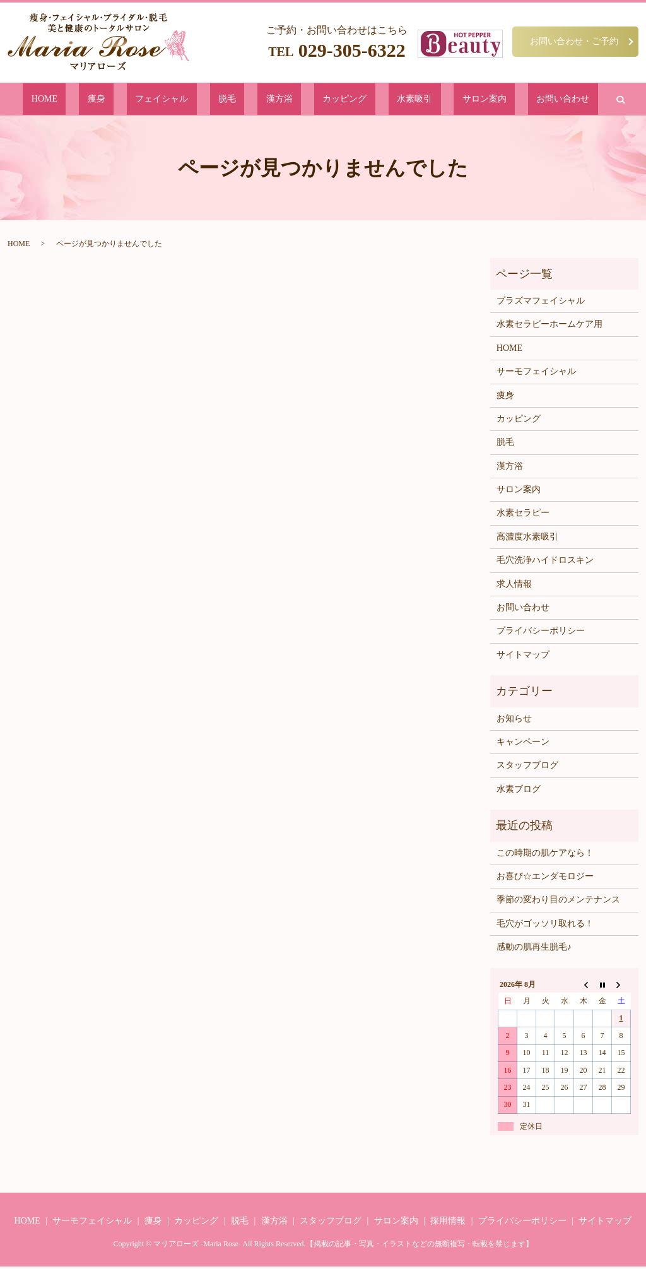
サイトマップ (522, 657)
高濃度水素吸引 (527, 539)
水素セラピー (522, 515)
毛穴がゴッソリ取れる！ (545, 926)
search (532, 100)
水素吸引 (377, 100)
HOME (122, 100)
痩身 (156, 100)
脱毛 (248, 100)
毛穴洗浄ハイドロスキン (545, 562)
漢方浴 (281, 100)
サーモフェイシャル (536, 374)
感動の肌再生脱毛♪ (534, 949)
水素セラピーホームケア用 (549, 326)
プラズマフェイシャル (540, 303)
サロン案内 (427, 100)
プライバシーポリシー (540, 633)
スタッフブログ (527, 767)
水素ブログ (518, 791)
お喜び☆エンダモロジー (545, 878)
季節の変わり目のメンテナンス (558, 902)
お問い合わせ (485, 100)
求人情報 (514, 586)
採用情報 (448, 1222)
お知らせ (514, 720)
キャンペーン (522, 744)
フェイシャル (201, 100)
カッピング (327, 100)
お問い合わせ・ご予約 (574, 41)
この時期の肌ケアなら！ (545, 854)
